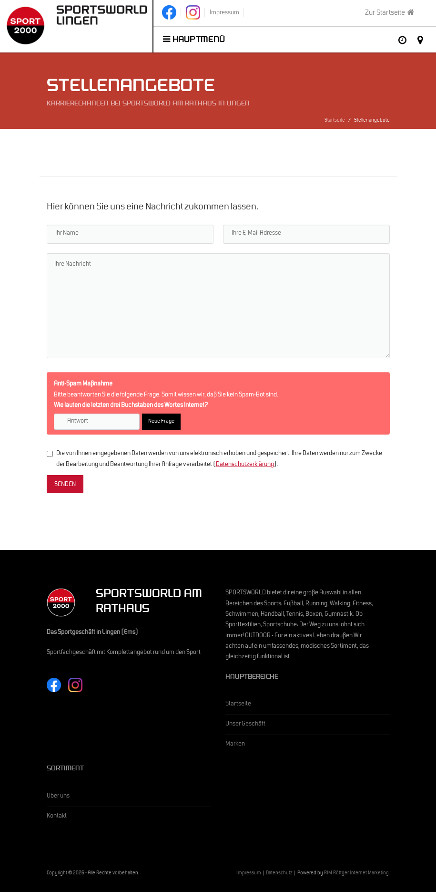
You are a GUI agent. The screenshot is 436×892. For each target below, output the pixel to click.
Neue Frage (161, 422)
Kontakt (57, 816)
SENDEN (65, 485)
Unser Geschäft (245, 724)
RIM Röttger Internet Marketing (356, 873)
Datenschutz (279, 873)
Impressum (248, 873)
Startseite (334, 121)
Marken (235, 744)
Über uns (58, 796)
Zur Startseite (390, 13)
